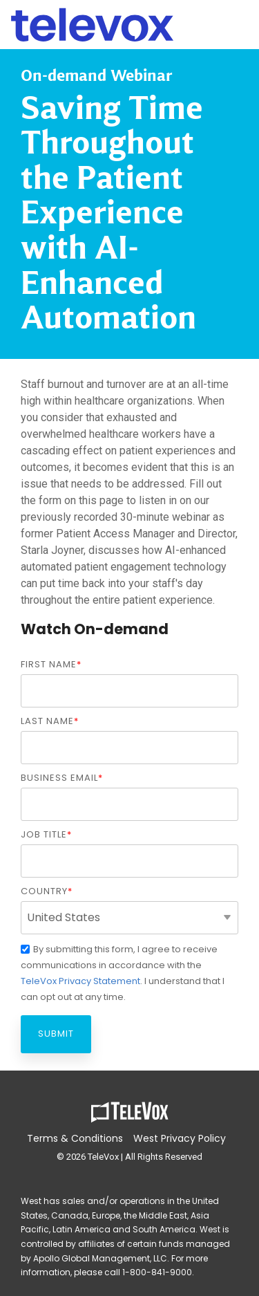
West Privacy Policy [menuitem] (179, 1138)
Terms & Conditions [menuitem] (75, 1138)
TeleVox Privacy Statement (80, 981)
